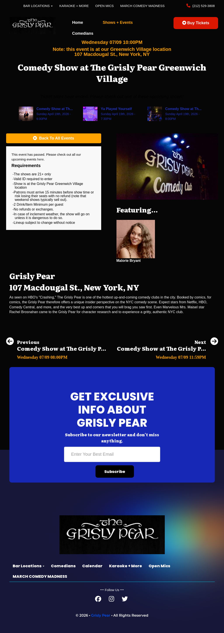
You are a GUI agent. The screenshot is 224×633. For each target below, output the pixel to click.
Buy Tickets (195, 23)
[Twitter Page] (125, 600)
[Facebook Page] (98, 600)
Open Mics (104, 6)
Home (77, 22)
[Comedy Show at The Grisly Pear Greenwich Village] (56, 356)
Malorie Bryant (128, 260)
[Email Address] (112, 454)
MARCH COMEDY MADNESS (142, 6)
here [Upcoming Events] (40, 159)
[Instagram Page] (111, 600)
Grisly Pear (100, 615)
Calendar (92, 566)
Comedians (82, 33)
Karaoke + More (74, 6)
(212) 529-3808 (203, 6)
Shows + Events (118, 22)
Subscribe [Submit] (114, 471)
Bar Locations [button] (38, 6)
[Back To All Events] (53, 138)
